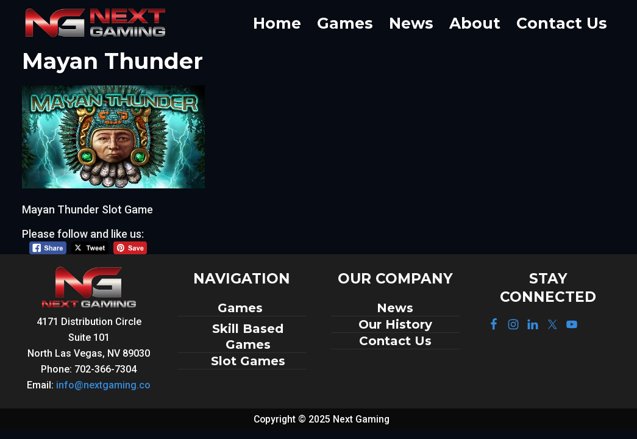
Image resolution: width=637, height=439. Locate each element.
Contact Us (395, 341)
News (395, 308)
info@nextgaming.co (103, 385)
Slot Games (248, 361)
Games (242, 308)
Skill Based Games (247, 336)
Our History (395, 324)
